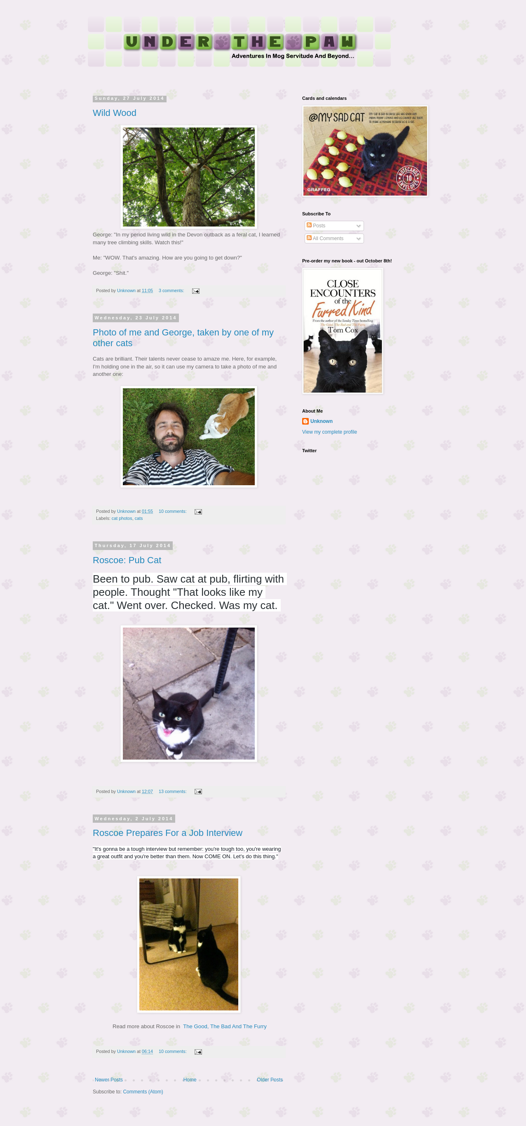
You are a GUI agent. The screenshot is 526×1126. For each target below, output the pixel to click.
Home (190, 1080)
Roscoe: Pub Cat (127, 560)
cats (139, 518)
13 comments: (173, 791)
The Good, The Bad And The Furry (225, 1026)
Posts (316, 226)
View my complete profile (329, 432)
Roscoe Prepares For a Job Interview (167, 833)
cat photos (122, 518)
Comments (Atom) (143, 1092)
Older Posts (270, 1080)
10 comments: (173, 511)
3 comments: (172, 290)
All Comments (325, 238)
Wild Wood (114, 113)
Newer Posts (109, 1080)
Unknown (321, 421)
